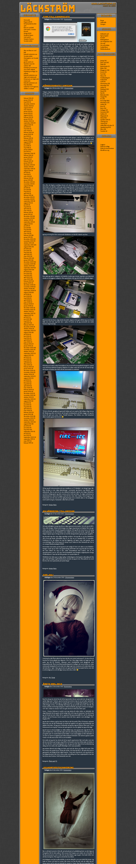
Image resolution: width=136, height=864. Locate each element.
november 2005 (28, 350)
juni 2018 (26, 146)
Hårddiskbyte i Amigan (57, 85)
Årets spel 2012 (52, 684)
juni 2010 (26, 250)
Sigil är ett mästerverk (30, 77)
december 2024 (28, 104)
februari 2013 (27, 195)
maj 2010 (26, 252)
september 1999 (28, 439)
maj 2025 (26, 102)
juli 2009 (26, 271)
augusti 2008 (28, 292)
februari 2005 (28, 367)
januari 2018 (27, 150)
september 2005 (29, 353)
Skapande (103, 116)
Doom (102, 72)
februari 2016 (27, 155)
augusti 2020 (27, 125)
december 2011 (28, 216)
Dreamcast (27, 79)
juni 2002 (26, 428)
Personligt (103, 101)
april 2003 (27, 409)
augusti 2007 (27, 315)
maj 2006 (27, 338)
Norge (102, 20)
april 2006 (27, 340)
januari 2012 (27, 214)
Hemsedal (27, 20)
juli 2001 (26, 433)
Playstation (103, 102)
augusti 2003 (27, 401)
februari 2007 (28, 325)
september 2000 (29, 437)
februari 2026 (28, 98)
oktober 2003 (28, 397)
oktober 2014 (28, 167)
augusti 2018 (27, 142)
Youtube (102, 131)
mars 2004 (27, 388)
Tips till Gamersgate (56, 17)
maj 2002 (26, 430)
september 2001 (28, 431)
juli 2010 (26, 249)
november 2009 (28, 264)
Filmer (102, 76)
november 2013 (28, 184)
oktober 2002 (28, 420)
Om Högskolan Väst (106, 41)
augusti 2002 (27, 424)
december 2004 (28, 370)
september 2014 (28, 169)
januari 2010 (27, 260)
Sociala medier (28, 41)
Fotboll (102, 80)
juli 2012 (26, 205)
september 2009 (29, 268)
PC (56, 761)
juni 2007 (26, 319)
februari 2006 (28, 344)
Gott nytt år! (27, 37)
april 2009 (27, 277)
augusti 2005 (28, 355)
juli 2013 (26, 188)
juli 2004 (26, 380)
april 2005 (27, 363)
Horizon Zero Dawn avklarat (30, 68)
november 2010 (28, 241)
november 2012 (28, 199)
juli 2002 (26, 426)
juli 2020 (26, 127)
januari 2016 (27, 157)
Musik (102, 91)
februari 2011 (27, 235)
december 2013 (28, 182)
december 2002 (28, 416)
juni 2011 (26, 228)
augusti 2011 (27, 224)
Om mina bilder (104, 45)
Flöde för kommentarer (107, 148)
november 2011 (28, 218)
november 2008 (29, 287)
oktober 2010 (28, 243)
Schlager (102, 110)
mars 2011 (26, 233)
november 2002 (28, 418)
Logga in (102, 144)
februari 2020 (28, 132)
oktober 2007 (28, 311)
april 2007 (27, 323)
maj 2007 (26, 321)
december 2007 (28, 308)
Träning (102, 123)
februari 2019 (27, 138)
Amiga (51, 505)
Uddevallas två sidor (106, 125)
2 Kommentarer (68, 88)
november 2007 (28, 310)
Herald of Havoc (28, 35)
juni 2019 (26, 136)
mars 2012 (27, 211)
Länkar (102, 87)
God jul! (48, 575)
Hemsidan (103, 85)
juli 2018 (26, 144)
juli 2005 (26, 357)
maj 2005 (27, 361)
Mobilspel (103, 89)
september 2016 (28, 153)
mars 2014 (27, 176)
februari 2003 (28, 412)
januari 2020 (27, 134)
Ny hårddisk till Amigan (58, 511)
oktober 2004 (28, 374)
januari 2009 (27, 283)
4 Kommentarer (69, 514)
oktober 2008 (28, 289)
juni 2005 (27, 359)
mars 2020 (27, 131)
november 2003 (28, 395)
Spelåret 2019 (104, 120)
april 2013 (26, 193)
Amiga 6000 (27, 33)
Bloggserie (103, 70)
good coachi (27, 62)
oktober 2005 (28, 351)
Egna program (104, 36)
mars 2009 (27, 279)
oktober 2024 (28, 106)
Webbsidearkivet (105, 49)
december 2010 (28, 239)
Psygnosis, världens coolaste (31, 88)
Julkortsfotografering (58, 767)
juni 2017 (26, 151)
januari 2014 (27, 180)
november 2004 (28, 372)
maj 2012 (26, 207)
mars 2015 (27, 159)
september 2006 (29, 330)
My (50, 678)
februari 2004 (28, 390)
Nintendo (103, 95)
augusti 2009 (28, 270)
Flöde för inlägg (104, 146)
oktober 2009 (28, 266)
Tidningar (103, 122)
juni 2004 (27, 382)
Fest (101, 74)
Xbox (101, 129)
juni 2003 (26, 405)
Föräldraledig (104, 78)
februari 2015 (27, 161)
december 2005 (28, 348)
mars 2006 (27, 342)
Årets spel (52, 761)
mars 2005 (27, 365)
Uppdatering (104, 127)
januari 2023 (27, 111)
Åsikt (50, 79)
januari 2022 (27, 113)
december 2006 (28, 327)
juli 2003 (26, 403)
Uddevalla (103, 22)
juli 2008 (26, 294)
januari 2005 (27, 369)
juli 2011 (26, 226)
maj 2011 (26, 230)
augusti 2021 (27, 115)
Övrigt (53, 678)
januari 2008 (27, 306)
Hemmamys (104, 83)
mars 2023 (27, 110)
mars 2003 (27, 410)
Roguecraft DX (28, 22)
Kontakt (102, 38)
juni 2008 (27, 296)
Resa (101, 106)
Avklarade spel (104, 34)
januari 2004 (27, 391)
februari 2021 (27, 117)
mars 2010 (27, 256)
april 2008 (27, 300)
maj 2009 (27, 275)
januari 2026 (27, 100)
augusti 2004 (28, 378)
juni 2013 (26, 190)
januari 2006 (27, 346)
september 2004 (29, 376)
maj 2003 (26, 407)
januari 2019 (27, 140)
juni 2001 (26, 435)
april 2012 (26, 209)
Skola (102, 118)
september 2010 (28, 245)
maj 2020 (26, 129)
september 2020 (29, 123)
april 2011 (26, 231)
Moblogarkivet (104, 40)
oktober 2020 (28, 121)
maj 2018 (26, 148)
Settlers (102, 114)
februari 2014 (27, 178)
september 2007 (29, 313)
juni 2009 (27, 273)
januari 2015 (27, 163)
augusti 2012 (27, 203)
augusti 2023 (27, 108)
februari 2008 (28, 304)
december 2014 (28, 165)
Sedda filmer (104, 47)
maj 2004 (27, 384)
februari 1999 (27, 443)
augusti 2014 (27, 171)
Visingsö (102, 24)
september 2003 (29, 399)
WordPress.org (104, 150)
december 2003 (28, 393)
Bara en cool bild (29, 28)
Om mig (102, 43)
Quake (102, 104)
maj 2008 (27, 298)
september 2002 (29, 422)
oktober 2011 (27, 220)
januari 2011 (27, 237)
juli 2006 (26, 334)
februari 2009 (28, 281)
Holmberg (27, 71)
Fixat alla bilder (28, 85)
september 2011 (28, 222)
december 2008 (28, 285)
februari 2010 (28, 258)
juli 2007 (26, 317)
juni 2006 (27, 336)
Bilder (102, 68)
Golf (101, 82)
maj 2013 (26, 191)
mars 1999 (27, 441)
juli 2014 (26, 172)
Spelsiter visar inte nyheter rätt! (29, 65)
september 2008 (29, 290)
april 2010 (27, 254)
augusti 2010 (27, 247)
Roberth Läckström (29, 54)
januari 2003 (27, 414)
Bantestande (104, 66)
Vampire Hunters (29, 39)
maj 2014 (26, 174)
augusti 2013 (27, 186)
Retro (55, 505)
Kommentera (68, 19)
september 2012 (28, 201)
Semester (103, 112)
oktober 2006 (28, 329)
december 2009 (28, 262)
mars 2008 (27, 302)
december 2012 (28, 197)
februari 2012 (27, 212)
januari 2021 (27, 119)
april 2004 (27, 386)
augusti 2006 (28, 332)
